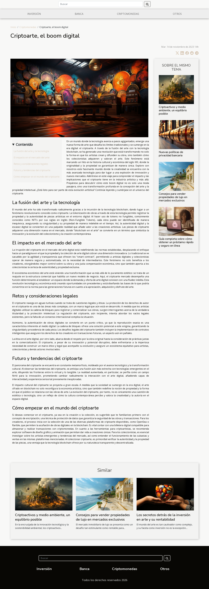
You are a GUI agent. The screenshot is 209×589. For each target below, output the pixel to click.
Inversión (34, 14)
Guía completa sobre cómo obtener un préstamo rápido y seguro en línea (176, 242)
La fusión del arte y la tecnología (31, 151)
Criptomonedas (128, 14)
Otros (177, 14)
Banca (79, 14)
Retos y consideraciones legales (31, 163)
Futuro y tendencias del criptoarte (32, 170)
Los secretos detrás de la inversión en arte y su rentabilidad (163, 517)
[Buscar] (100, 4)
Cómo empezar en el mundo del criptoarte (37, 176)
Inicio (13, 27)
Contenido (24, 144)
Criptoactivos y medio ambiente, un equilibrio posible (173, 110)
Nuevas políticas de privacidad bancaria (171, 153)
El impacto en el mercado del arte (31, 157)
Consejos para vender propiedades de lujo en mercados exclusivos (173, 197)
